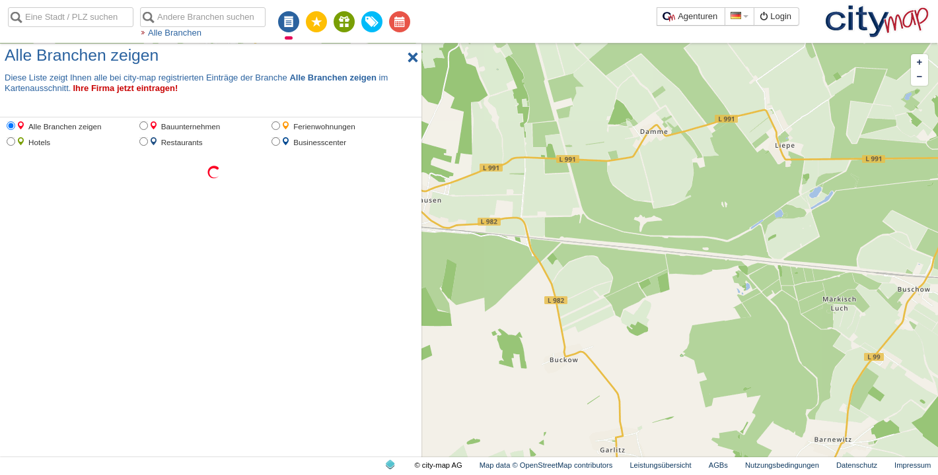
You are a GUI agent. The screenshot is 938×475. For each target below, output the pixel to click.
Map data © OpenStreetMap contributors (546, 465)
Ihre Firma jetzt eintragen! (125, 88)
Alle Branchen (174, 33)
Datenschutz (856, 465)
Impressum (912, 465)
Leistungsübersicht (660, 465)
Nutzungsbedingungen (782, 465)
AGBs (718, 465)
